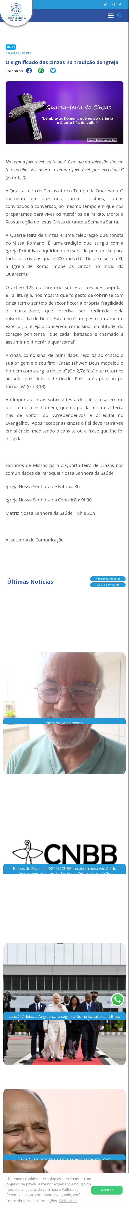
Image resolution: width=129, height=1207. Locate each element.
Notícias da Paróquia (108, 578)
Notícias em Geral (108, 584)
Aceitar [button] (107, 1190)
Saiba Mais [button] (68, 1200)
